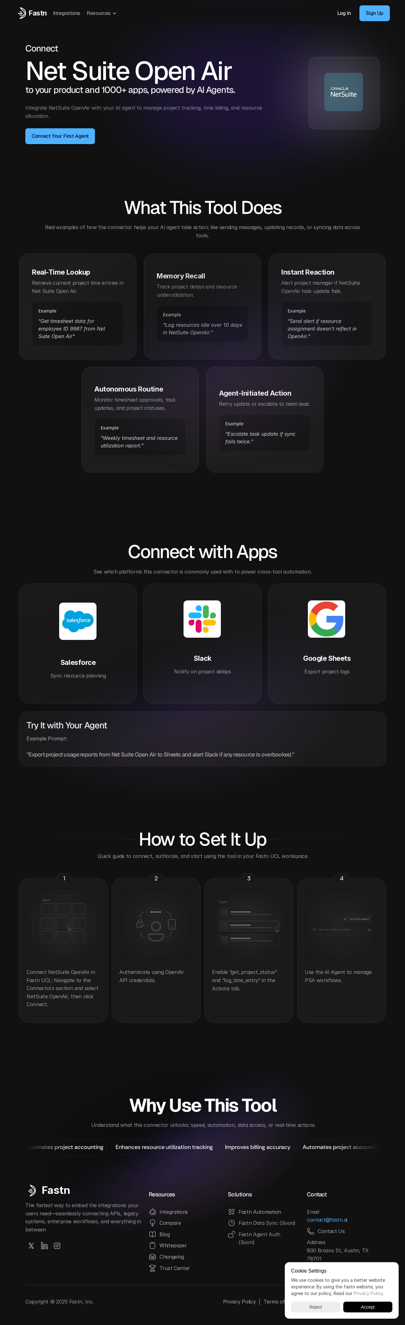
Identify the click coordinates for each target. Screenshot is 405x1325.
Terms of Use (280, 1301)
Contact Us (331, 1231)
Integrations (66, 13)
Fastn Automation (260, 1212)
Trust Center (174, 1268)
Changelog (171, 1257)
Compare (170, 1223)
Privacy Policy (239, 1301)
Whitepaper (173, 1245)
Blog (164, 1234)
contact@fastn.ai (327, 1220)
